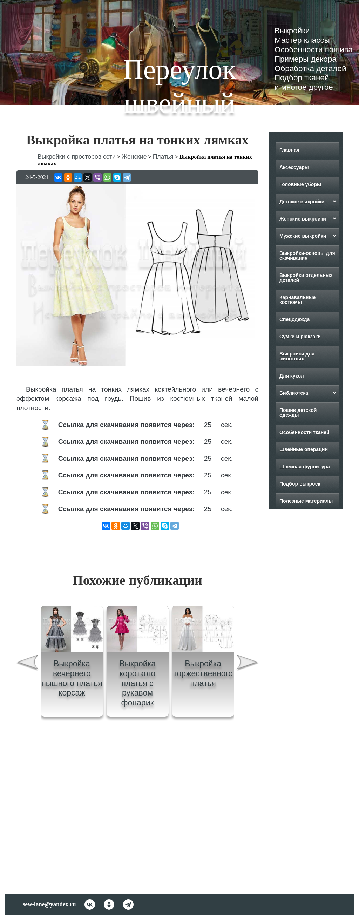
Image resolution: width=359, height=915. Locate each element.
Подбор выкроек (299, 484)
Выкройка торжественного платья (203, 673)
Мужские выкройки (302, 236)
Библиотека (293, 393)
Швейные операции (303, 449)
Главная (289, 150)
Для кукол (291, 376)
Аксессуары (294, 167)
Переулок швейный (179, 86)
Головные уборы (300, 184)
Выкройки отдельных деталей (306, 277)
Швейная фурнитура (304, 466)
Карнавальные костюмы (297, 299)
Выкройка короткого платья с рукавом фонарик (137, 683)
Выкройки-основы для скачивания (307, 255)
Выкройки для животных (296, 356)
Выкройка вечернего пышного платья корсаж (71, 678)
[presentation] (27, 664)
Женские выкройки (302, 219)
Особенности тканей (304, 432)
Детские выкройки (302, 201)
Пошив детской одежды (298, 412)
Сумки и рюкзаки (300, 336)
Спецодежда (294, 319)
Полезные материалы (306, 501)
